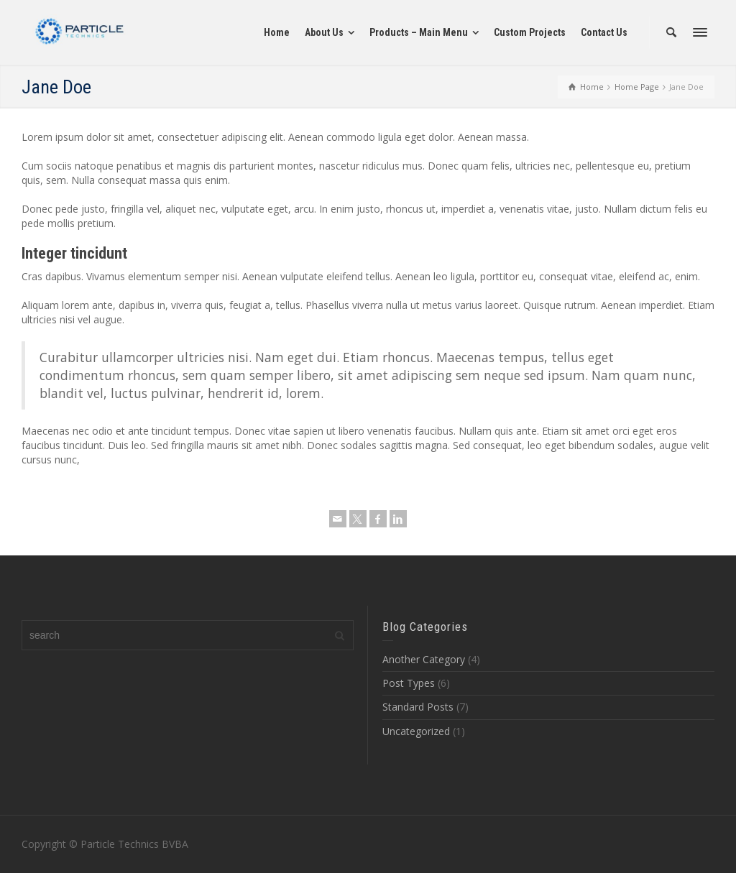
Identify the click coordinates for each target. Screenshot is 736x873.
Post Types (408, 683)
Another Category (423, 659)
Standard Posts (418, 706)
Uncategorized (416, 731)
